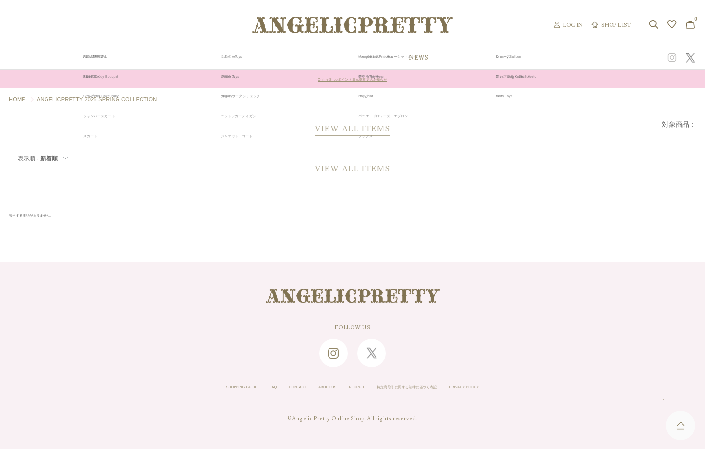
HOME (17, 99)
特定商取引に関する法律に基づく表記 (428, 388)
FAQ (234, 388)
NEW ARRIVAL (353, 58)
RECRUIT (351, 388)
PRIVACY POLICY (517, 388)
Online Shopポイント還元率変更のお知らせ (352, 78)
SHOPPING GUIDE (189, 388)
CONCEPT (591, 58)
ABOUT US (309, 388)
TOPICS (488, 58)
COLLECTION (426, 58)
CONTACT (267, 388)
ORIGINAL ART (277, 58)
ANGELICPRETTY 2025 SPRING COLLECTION (97, 99)
